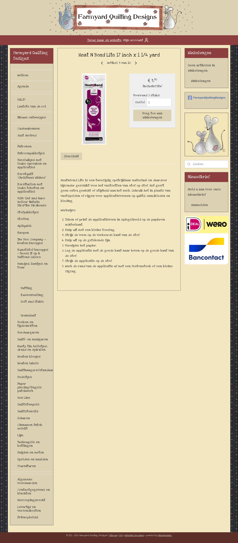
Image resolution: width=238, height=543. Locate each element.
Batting (26, 288)
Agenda (23, 86)
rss (121, 535)
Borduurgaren (28, 332)
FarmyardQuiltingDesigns (206, 97)
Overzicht (71, 156)
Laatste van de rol (31, 106)
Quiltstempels (28, 404)
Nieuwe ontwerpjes (31, 117)
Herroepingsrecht (31, 500)
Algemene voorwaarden (27, 481)
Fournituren (26, 466)
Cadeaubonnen (28, 128)
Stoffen (23, 219)
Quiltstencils (27, 411)
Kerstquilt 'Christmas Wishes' (31, 176)
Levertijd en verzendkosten (29, 509)
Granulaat (28, 315)
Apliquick (24, 226)
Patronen (24, 146)
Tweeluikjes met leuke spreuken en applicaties (32, 163)
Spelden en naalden (32, 459)
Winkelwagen (200, 81)
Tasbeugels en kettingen (28, 444)
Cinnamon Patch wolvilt (29, 427)
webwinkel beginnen (134, 535)
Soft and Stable (32, 302)
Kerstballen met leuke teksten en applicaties (30, 187)
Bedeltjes (24, 377)
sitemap (113, 535)
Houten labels (28, 363)
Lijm (20, 435)
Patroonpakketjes (31, 153)
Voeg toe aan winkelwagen (152, 115)
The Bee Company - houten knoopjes (31, 241)
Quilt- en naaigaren (32, 339)
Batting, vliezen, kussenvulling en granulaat (31, 277)
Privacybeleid (27, 517)
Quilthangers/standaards (35, 370)
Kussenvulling (32, 295)
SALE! (21, 99)
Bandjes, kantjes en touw (32, 265)
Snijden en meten (30, 452)
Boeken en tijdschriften (27, 324)
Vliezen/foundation (35, 308)
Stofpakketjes (28, 212)
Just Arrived (26, 135)
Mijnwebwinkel (165, 535)
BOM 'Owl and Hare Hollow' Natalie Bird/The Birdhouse (31, 201)
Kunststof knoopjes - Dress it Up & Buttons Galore (32, 253)
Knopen (23, 233)
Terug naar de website (104, 40)
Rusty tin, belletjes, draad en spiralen (32, 348)
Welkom (22, 75)
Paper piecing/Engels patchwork (29, 387)
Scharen (23, 418)
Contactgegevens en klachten (33, 491)
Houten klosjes (29, 357)
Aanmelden (199, 205)
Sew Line (23, 398)
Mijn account (136, 40)
